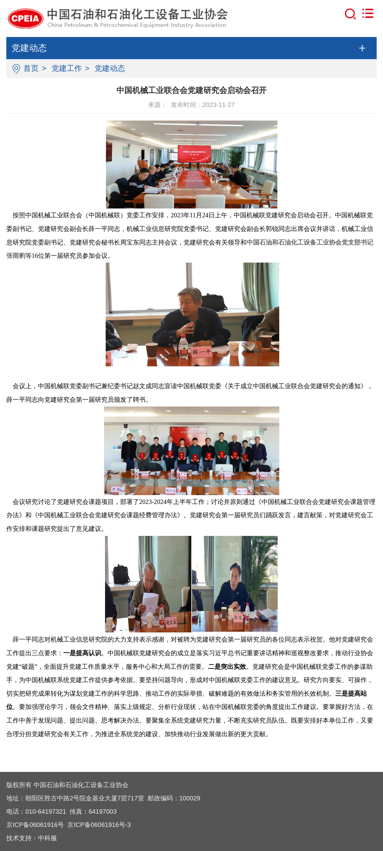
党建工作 (67, 68)
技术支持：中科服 (31, 838)
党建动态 (110, 68)
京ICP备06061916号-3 (99, 824)
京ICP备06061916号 (35, 824)
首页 (31, 68)
